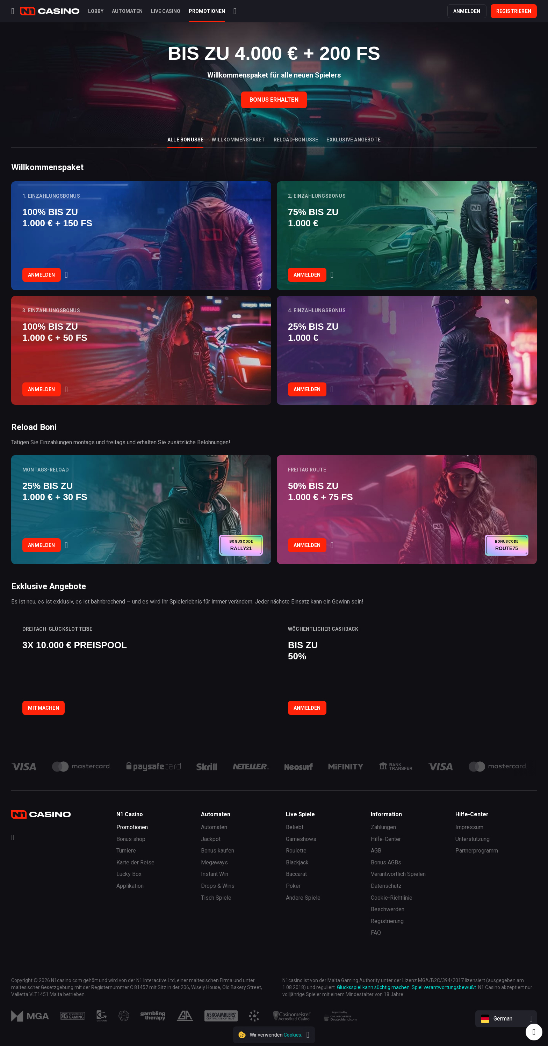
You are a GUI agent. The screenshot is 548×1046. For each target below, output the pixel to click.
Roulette (296, 850)
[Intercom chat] (534, 1032)
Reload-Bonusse (296, 139)
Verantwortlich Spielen (398, 874)
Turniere (126, 850)
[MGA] (30, 1016)
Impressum (469, 827)
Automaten (214, 827)
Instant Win (214, 874)
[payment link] (81, 766)
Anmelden (467, 11)
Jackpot (211, 839)
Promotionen (132, 827)
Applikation (130, 886)
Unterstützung (472, 839)
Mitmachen (43, 708)
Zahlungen (383, 827)
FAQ (376, 932)
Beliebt (294, 827)
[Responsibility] (72, 1016)
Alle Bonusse (185, 139)
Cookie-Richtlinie (391, 897)
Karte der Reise (135, 862)
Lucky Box (129, 874)
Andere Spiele (303, 897)
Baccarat (296, 874)
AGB (376, 850)
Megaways (214, 862)
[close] (308, 1035)
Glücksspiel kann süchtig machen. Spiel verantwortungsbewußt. (407, 987)
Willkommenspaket (238, 139)
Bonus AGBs (386, 862)
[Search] (235, 11)
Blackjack (297, 862)
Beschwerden (387, 909)
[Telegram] (12, 838)
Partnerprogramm (476, 850)
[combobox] (506, 1018)
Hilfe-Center (386, 839)
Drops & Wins (218, 886)
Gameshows (301, 839)
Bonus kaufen (217, 850)
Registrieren (513, 11)
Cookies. (293, 1035)
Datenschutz (386, 886)
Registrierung (387, 921)
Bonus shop (130, 839)
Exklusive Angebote (353, 139)
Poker (293, 886)
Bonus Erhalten (274, 99)
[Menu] (12, 11)
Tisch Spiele (216, 897)
